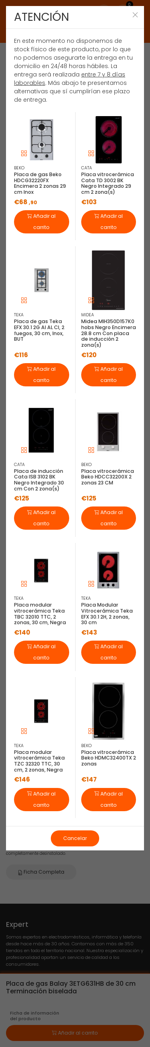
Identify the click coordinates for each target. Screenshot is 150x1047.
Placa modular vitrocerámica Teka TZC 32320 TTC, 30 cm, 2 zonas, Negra (39, 761)
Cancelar (75, 838)
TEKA (19, 315)
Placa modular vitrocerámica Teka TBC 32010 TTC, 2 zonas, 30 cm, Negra (40, 613)
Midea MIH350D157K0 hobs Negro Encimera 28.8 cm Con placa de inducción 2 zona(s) (108, 333)
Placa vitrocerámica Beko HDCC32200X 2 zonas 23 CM (107, 477)
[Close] (135, 15)
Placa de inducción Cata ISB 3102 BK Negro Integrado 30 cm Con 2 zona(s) (39, 480)
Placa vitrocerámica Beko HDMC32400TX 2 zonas (108, 758)
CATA (86, 168)
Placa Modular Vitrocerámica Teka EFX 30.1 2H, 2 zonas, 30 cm (107, 613)
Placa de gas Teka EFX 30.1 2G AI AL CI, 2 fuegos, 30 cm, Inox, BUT (39, 330)
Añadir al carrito (41, 221)
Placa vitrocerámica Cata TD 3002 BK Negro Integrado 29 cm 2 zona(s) (107, 183)
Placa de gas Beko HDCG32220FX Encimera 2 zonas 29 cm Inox (40, 183)
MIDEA (87, 315)
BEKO (19, 168)
